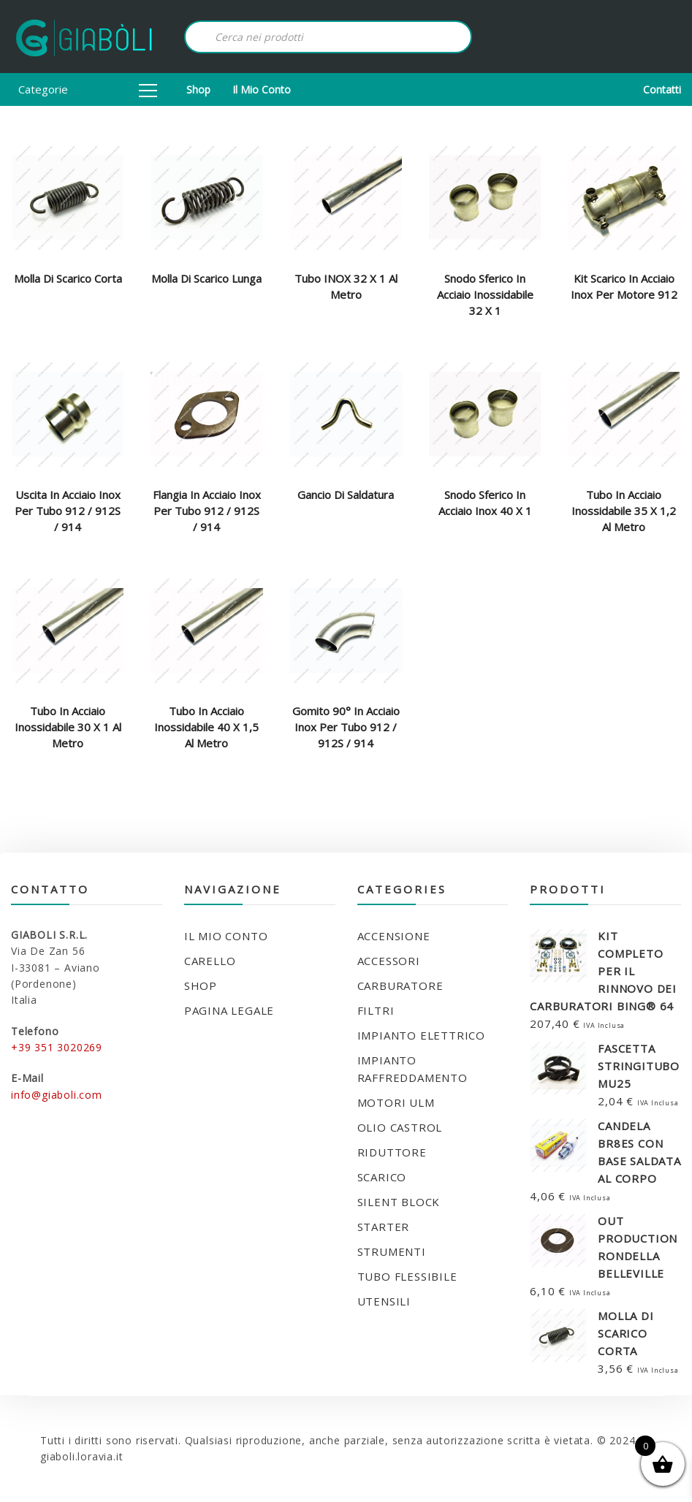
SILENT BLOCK (399, 1201)
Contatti (662, 89)
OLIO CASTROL (400, 1127)
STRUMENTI (391, 1251)
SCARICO (382, 1177)
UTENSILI (384, 1301)
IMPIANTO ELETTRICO (421, 1035)
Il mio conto (261, 89)
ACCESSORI (388, 960)
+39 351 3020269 (56, 1047)
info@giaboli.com (56, 1095)
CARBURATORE (400, 985)
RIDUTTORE (392, 1152)
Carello (210, 960)
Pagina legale (229, 1010)
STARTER (383, 1226)
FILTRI (376, 1010)
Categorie (87, 89)
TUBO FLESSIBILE (407, 1276)
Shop (198, 89)
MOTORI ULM (396, 1102)
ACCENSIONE (393, 936)
